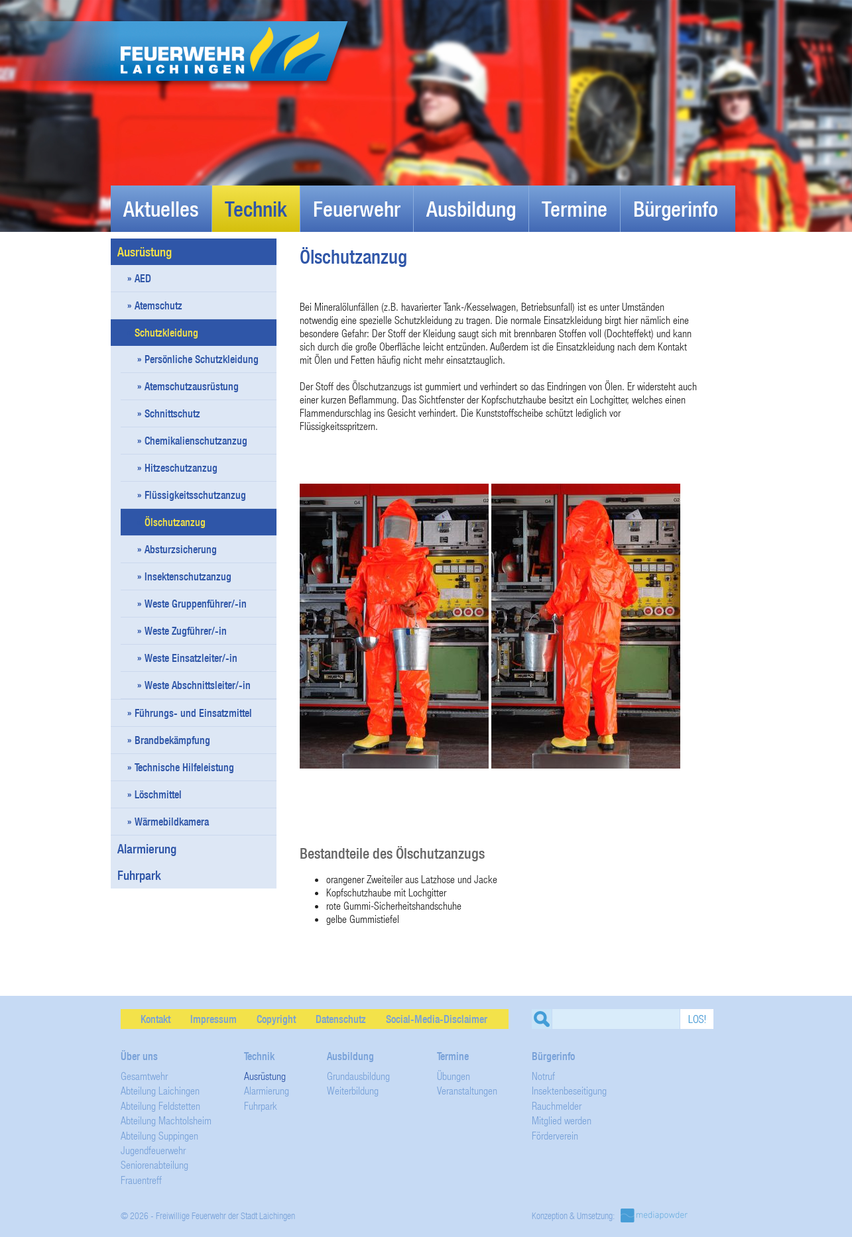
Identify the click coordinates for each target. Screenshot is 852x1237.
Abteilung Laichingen (160, 1090)
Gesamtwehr (144, 1075)
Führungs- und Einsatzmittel (193, 713)
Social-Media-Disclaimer (436, 1019)
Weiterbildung (353, 1090)
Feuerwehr (356, 208)
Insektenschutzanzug (188, 576)
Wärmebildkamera (172, 821)
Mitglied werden (561, 1120)
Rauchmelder (556, 1105)
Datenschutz (341, 1019)
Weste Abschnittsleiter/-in (198, 685)
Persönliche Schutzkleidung (202, 359)
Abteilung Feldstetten (160, 1105)
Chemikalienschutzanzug (196, 440)
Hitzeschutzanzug (181, 467)
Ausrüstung (200, 252)
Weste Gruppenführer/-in (196, 603)
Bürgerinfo (675, 208)
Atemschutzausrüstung (192, 386)
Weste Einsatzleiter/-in (191, 658)
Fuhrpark (200, 875)
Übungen (453, 1075)
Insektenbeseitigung (569, 1090)
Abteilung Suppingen (159, 1135)
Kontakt (155, 1019)
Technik (256, 208)
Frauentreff (141, 1179)
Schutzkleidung (166, 332)
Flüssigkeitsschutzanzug (195, 495)
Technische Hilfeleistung (184, 767)
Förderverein (555, 1135)
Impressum (213, 1019)
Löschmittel (158, 794)
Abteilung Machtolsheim (166, 1120)
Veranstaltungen (467, 1090)
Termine (574, 208)
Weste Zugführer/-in (186, 630)
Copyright (276, 1019)
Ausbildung (471, 208)
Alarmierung (146, 849)
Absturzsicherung (181, 549)
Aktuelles (161, 208)
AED (143, 278)
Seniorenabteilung (154, 1164)
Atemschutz (158, 305)
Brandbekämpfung (172, 740)
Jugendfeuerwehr (153, 1150)
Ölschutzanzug (175, 522)
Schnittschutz (172, 413)
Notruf (543, 1075)
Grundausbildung (358, 1075)
